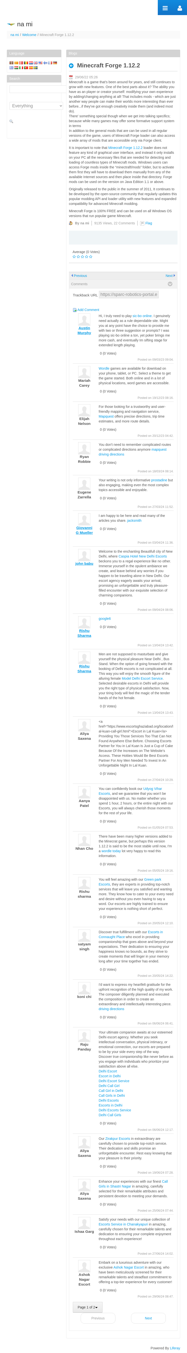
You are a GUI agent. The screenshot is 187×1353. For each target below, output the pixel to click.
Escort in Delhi (110, 1076)
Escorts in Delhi (110, 1105)
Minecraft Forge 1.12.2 (125, 148)
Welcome (29, 35)
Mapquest (106, 416)
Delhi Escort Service (114, 1081)
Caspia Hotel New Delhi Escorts (143, 556)
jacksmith (134, 520)
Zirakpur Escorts (117, 1139)
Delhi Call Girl (109, 1086)
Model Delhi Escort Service (142, 678)
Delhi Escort (108, 1071)
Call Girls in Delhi (112, 1095)
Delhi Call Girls (110, 1115)
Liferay (175, 1348)
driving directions (111, 1009)
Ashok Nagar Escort (128, 1267)
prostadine (159, 480)
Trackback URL (85, 295)
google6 (105, 619)
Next (169, 276)
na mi (14, 35)
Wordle (104, 368)
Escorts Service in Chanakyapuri (123, 1224)
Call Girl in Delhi (111, 1091)
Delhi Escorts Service (115, 1110)
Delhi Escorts (109, 1100)
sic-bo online (142, 316)
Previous (80, 276)
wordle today (111, 851)
